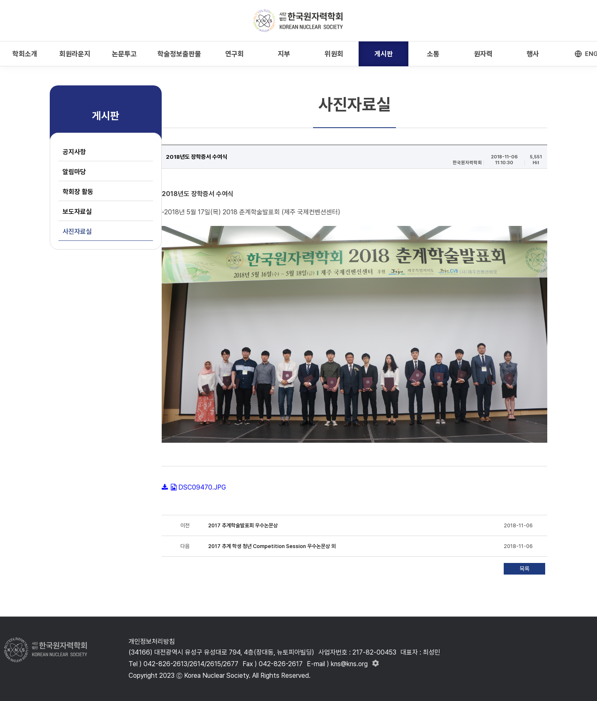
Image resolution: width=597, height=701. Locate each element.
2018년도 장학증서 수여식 (196, 156)
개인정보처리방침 (152, 641)
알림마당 (74, 172)
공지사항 (74, 152)
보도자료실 (77, 212)
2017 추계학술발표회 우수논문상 (243, 525)
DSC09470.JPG (202, 487)
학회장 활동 (78, 192)
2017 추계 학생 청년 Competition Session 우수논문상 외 (272, 546)
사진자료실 (77, 231)
